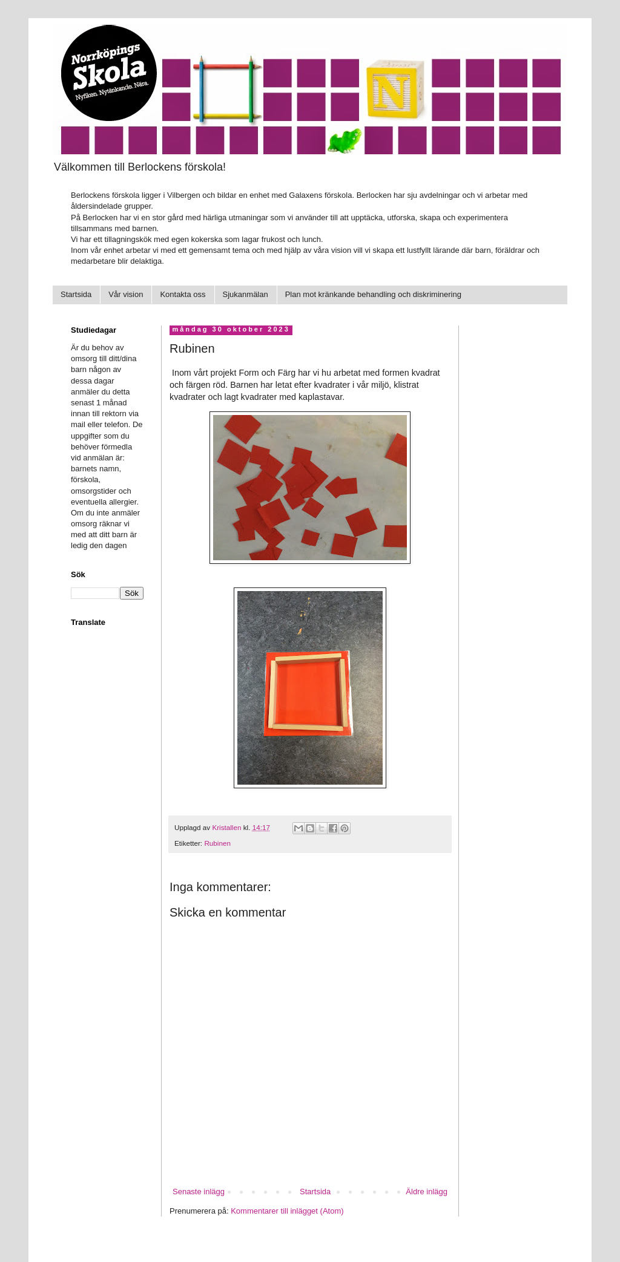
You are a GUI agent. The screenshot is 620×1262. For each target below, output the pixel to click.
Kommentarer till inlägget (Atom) (287, 1210)
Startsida (76, 294)
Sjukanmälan (245, 294)
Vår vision (125, 294)
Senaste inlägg (199, 1191)
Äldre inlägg (426, 1191)
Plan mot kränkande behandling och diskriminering (373, 294)
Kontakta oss (182, 294)
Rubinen (217, 843)
